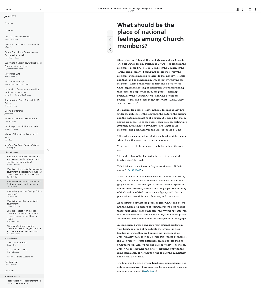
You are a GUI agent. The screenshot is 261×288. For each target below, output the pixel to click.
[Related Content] (249, 13)
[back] (3, 13)
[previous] (48, 147)
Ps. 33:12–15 (134, 174)
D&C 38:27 (149, 275)
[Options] (255, 13)
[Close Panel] (41, 13)
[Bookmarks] (243, 13)
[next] (257, 147)
